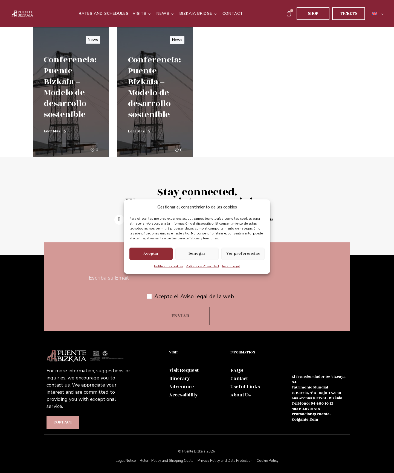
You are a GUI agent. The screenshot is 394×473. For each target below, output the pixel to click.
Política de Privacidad (202, 266)
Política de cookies (168, 266)
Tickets (348, 13)
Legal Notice (126, 460)
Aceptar (151, 253)
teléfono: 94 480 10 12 (312, 403)
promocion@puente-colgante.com (311, 416)
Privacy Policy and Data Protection (225, 460)
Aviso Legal (231, 266)
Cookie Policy (268, 460)
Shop (313, 13)
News (93, 39)
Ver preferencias (243, 253)
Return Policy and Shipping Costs (166, 460)
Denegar (197, 253)
